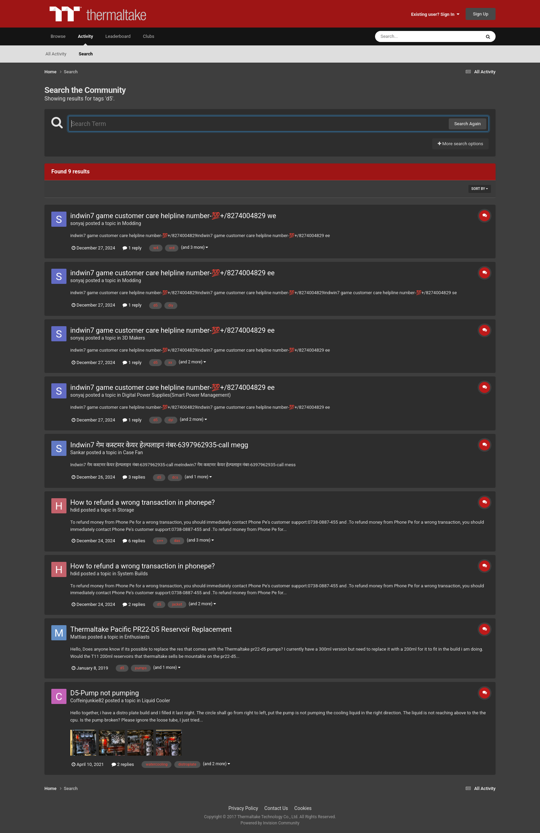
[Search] (410, 36)
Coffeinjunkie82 (87, 700)
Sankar (77, 452)
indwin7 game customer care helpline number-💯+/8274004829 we (173, 216)
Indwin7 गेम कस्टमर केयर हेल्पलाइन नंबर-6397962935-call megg (159, 445)
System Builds (132, 573)
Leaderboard (118, 36)
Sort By (479, 189)
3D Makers (133, 338)
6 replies (134, 540)
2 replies (134, 604)
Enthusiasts (136, 637)
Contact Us (276, 808)
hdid (75, 510)
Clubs (148, 36)
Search (86, 53)
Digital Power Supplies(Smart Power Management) (176, 395)
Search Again (467, 123)
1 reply (132, 247)
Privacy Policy (243, 808)
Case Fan (133, 452)
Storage (125, 510)
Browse (58, 36)
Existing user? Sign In (435, 14)
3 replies (134, 477)
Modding (131, 223)
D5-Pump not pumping (104, 693)
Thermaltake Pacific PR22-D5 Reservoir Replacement (151, 629)
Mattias (78, 637)
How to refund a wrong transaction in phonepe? (142, 502)
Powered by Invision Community (270, 823)
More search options (460, 143)
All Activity (55, 53)
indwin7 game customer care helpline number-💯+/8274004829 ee (172, 273)
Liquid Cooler (156, 700)
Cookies (303, 808)
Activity (85, 39)
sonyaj (77, 223)
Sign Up (480, 14)
